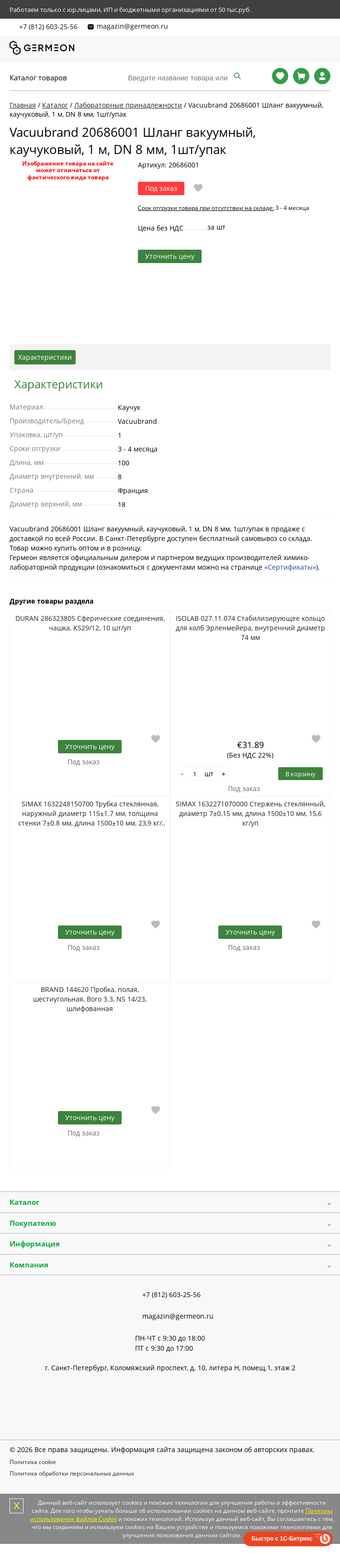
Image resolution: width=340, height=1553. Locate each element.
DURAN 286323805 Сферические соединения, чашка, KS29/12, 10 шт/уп (90, 623)
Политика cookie (33, 1462)
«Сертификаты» (290, 567)
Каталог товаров (38, 77)
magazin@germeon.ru (132, 26)
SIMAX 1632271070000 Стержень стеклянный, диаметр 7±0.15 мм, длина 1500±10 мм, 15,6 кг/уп (250, 813)
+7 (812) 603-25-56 (48, 26)
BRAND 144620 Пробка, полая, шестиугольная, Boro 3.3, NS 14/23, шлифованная (90, 999)
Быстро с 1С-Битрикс (282, 1538)
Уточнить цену (169, 256)
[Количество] (195, 774)
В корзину (300, 774)
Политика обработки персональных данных (72, 1473)
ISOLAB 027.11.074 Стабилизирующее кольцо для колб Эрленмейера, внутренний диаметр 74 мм (250, 628)
